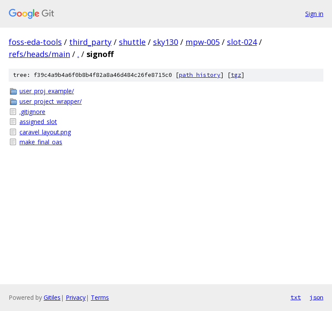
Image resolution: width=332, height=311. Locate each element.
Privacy (76, 297)
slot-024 (242, 42)
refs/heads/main (39, 54)
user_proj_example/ (46, 91)
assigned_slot (38, 121)
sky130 (165, 42)
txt (295, 297)
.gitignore (32, 112)
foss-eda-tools (35, 42)
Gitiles (52, 297)
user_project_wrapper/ (50, 101)
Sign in (314, 14)
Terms (100, 297)
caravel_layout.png (45, 132)
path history (199, 75)
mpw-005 (202, 42)
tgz (236, 75)
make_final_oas (40, 142)
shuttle (132, 42)
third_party (90, 42)
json (316, 297)
